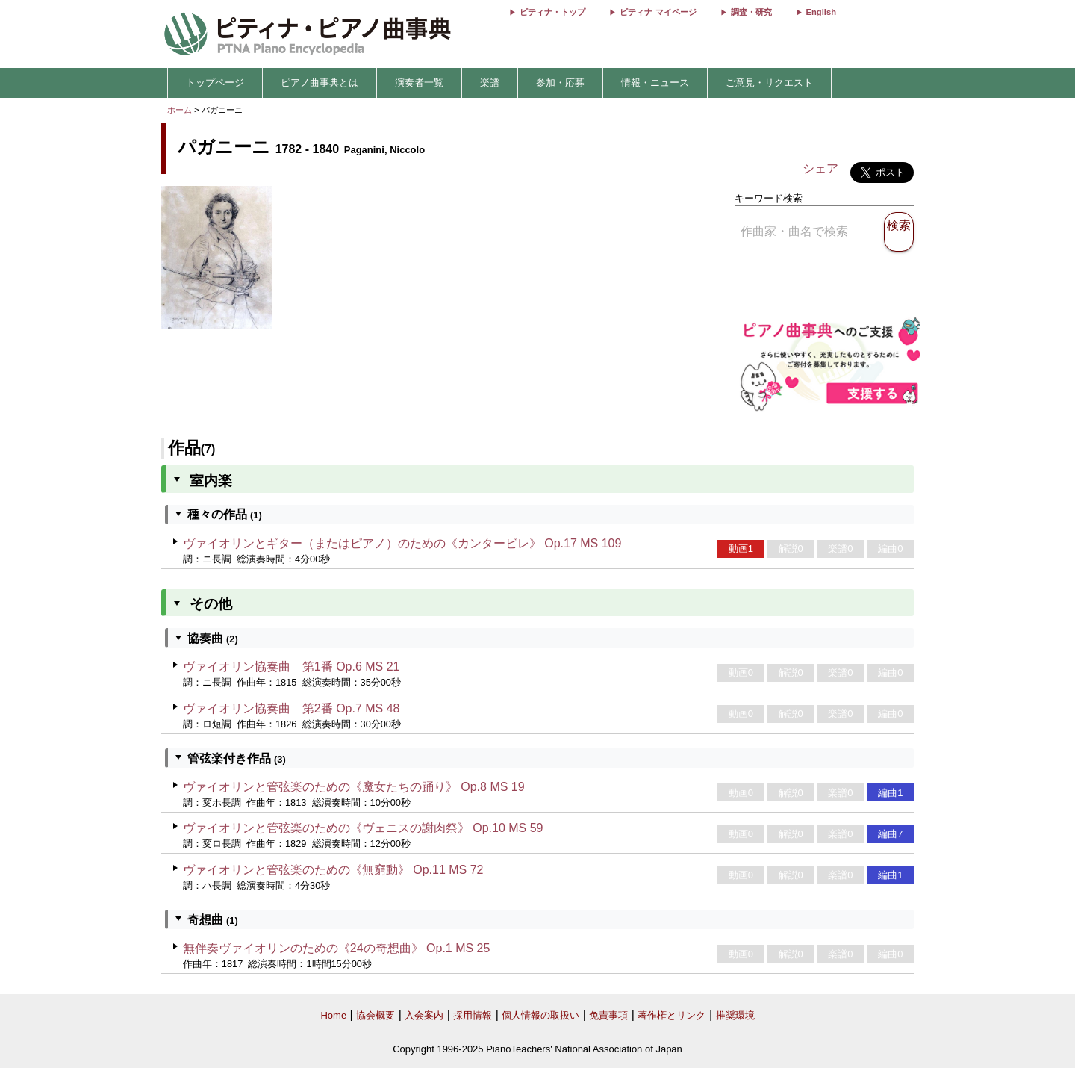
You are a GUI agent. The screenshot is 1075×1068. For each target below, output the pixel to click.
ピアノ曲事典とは (319, 82)
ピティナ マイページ (658, 11)
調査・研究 (751, 11)
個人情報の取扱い (540, 1015)
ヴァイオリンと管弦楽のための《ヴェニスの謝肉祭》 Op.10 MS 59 (363, 828)
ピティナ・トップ (552, 11)
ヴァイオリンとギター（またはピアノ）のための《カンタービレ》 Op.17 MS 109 (402, 543)
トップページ (215, 82)
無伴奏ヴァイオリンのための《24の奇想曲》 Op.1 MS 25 (336, 948)
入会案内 (424, 1015)
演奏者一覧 (419, 82)
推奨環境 (735, 1015)
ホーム (179, 109)
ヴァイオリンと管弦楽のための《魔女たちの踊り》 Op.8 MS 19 (354, 786)
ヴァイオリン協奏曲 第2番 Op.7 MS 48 (291, 708)
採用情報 (472, 1015)
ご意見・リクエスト (769, 82)
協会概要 (375, 1015)
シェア (820, 168)
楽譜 (489, 82)
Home (333, 1015)
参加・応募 (560, 82)
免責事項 (608, 1015)
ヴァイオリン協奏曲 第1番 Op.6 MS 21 (291, 666)
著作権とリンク (671, 1015)
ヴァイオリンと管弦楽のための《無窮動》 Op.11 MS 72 (333, 869)
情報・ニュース (655, 82)
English (821, 11)
